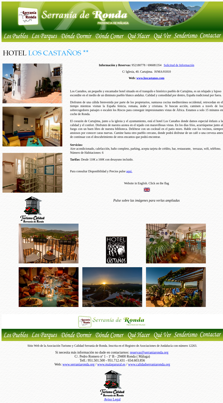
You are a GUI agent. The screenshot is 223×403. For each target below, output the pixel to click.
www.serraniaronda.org (79, 364)
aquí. (129, 171)
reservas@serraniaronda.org (149, 352)
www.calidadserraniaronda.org (149, 364)
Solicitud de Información (179, 65)
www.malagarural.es (111, 364)
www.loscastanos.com (150, 78)
